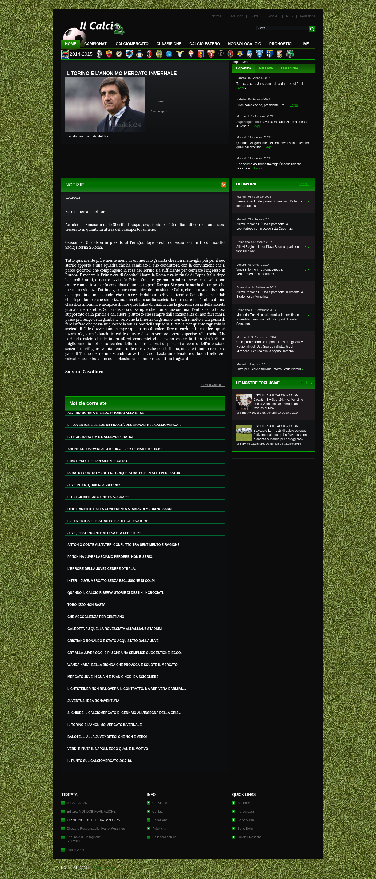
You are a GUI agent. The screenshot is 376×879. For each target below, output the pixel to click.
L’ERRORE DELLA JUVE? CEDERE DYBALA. (101, 569)
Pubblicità (159, 828)
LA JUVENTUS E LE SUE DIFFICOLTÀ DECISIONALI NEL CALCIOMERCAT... (124, 425)
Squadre (244, 803)
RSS (289, 16)
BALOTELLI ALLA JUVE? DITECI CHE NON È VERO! (107, 737)
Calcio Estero (204, 44)
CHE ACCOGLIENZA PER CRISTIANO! (96, 617)
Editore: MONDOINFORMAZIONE (91, 811)
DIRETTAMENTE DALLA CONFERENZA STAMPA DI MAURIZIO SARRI (119, 509)
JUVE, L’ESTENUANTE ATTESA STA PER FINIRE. (104, 533)
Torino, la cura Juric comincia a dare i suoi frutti (269, 84)
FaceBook (236, 16)
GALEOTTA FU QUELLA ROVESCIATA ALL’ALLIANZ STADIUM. (115, 629)
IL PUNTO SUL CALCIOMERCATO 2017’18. (99, 761)
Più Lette (266, 68)
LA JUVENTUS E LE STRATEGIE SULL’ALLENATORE (107, 521)
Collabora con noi (164, 837)
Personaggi (246, 811)
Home (70, 44)
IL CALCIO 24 (77, 803)
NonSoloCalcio (244, 44)
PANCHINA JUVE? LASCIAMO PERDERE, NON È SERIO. (110, 557)
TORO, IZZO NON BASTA (86, 605)
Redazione (307, 16)
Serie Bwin (245, 828)
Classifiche (289, 68)
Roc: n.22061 (76, 850)
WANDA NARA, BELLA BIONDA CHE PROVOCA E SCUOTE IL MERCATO (122, 665)
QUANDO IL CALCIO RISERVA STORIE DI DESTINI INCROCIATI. (115, 593)
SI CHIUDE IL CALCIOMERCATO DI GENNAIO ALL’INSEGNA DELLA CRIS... (124, 713)
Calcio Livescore (249, 837)
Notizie (216, 16)
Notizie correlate (88, 403)
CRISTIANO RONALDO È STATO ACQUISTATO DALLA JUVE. (113, 641)
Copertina (243, 68)
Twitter (254, 16)
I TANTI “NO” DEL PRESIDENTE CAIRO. (97, 461)
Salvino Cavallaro (213, 385)
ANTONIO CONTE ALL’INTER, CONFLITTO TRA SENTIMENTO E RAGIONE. (124, 545)
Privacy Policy (104, 868)
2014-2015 (81, 54)
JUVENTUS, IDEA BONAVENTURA (93, 701)
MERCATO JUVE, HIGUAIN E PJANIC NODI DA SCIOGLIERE (112, 677)
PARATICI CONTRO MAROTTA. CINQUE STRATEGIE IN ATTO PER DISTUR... (125, 473)
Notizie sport (159, 111)
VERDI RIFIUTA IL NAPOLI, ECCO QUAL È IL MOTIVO (107, 749)
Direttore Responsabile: (96, 828)
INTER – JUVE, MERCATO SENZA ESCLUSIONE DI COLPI (111, 581)
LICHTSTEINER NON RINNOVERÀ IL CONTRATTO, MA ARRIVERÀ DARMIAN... (126, 689)
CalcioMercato (132, 44)
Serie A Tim (246, 820)
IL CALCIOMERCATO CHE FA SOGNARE (98, 497)
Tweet (160, 101)
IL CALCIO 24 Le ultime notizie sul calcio (93, 33)
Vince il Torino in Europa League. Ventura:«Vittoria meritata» (259, 272)
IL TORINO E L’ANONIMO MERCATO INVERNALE (104, 725)
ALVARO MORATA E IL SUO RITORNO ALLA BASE (105, 413)
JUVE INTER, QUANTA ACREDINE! (93, 485)
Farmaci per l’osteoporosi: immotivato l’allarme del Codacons (269, 204)
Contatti (157, 811)
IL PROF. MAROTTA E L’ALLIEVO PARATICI (100, 437)
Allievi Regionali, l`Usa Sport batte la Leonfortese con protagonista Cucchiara (264, 226)
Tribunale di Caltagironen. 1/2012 (84, 839)
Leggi (240, 88)
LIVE (305, 44)
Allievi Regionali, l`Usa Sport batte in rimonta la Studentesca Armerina (269, 294)
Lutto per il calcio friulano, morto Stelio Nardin (268, 369)
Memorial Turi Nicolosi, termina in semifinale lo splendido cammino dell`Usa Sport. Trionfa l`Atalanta (269, 319)
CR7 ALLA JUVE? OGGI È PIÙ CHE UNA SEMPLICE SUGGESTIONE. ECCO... (125, 653)
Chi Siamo (159, 803)
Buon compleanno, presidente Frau (261, 105)
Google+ (273, 16)
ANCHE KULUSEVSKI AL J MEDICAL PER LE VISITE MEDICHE (115, 449)
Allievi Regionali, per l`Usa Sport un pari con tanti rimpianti (267, 249)
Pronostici (281, 44)
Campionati (96, 44)
